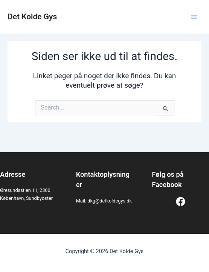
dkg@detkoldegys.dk (109, 201)
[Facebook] (180, 201)
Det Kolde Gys (32, 16)
